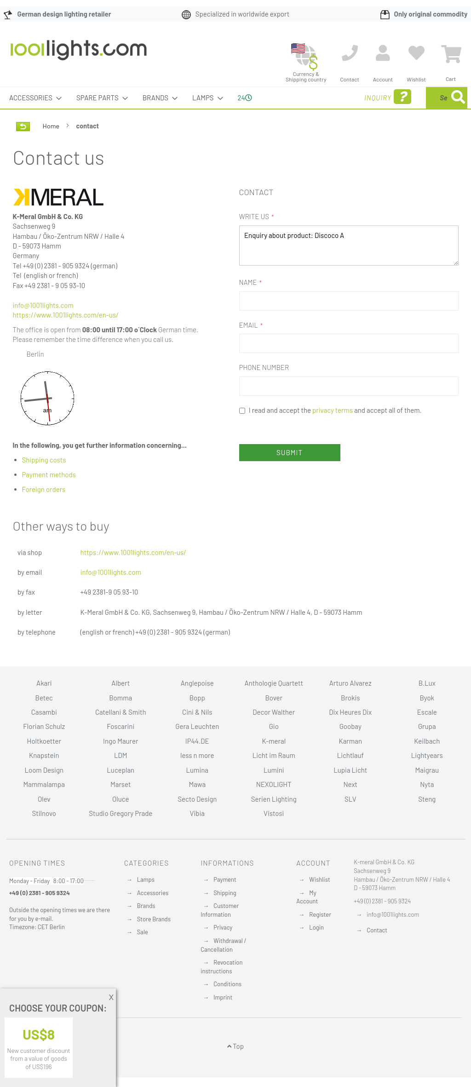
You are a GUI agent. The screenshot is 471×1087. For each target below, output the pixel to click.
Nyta (427, 784)
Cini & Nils (197, 712)
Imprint (222, 997)
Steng (427, 799)
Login (316, 927)
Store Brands (154, 919)
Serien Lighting (274, 799)
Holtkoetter (44, 741)
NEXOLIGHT (274, 784)
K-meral (274, 741)
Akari (44, 683)
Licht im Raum (274, 755)
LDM (120, 755)
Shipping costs (44, 460)
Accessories (152, 892)
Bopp (197, 698)
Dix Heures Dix (350, 712)
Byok (426, 698)
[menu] (235, 98)
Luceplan (120, 770)
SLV (350, 799)
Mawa (197, 784)
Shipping (224, 892)
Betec (44, 698)
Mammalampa (44, 784)
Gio (274, 726)
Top (235, 1046)
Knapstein (44, 755)
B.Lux (427, 683)
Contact (377, 930)
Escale (427, 712)
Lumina (197, 770)
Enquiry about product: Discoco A (349, 245)
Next (350, 784)
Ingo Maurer (120, 741)
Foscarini (120, 726)
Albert (120, 683)
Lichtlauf (350, 755)
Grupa (427, 726)
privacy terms (332, 410)
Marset (120, 784)
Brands (146, 905)
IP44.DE (197, 741)
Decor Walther (274, 712)
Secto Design (197, 799)
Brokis (350, 698)
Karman (350, 741)
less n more (197, 755)
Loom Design (43, 770)
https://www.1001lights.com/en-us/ (66, 315)
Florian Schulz (44, 726)
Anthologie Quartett (274, 683)
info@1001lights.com (43, 305)
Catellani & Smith (120, 712)
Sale (142, 932)
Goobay (350, 726)
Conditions (227, 984)
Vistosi (274, 813)
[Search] (458, 98)
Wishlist (319, 879)
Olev (44, 799)
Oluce (120, 799)
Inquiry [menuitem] (313, 96)
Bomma (120, 698)
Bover (273, 698)
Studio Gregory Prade (120, 813)
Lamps (146, 879)
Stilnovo (44, 813)
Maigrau (427, 770)
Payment (224, 879)
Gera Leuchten (197, 726)
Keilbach (427, 741)
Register (320, 914)
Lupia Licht (350, 770)
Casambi (44, 712)
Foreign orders (44, 489)
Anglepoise (197, 683)
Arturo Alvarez (350, 683)
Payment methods (49, 474)
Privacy (222, 927)
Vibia (197, 813)
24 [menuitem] (245, 97)
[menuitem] (33, 98)
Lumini (274, 770)
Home (52, 126)
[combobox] (400, 98)
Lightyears (427, 755)
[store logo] (79, 55)
